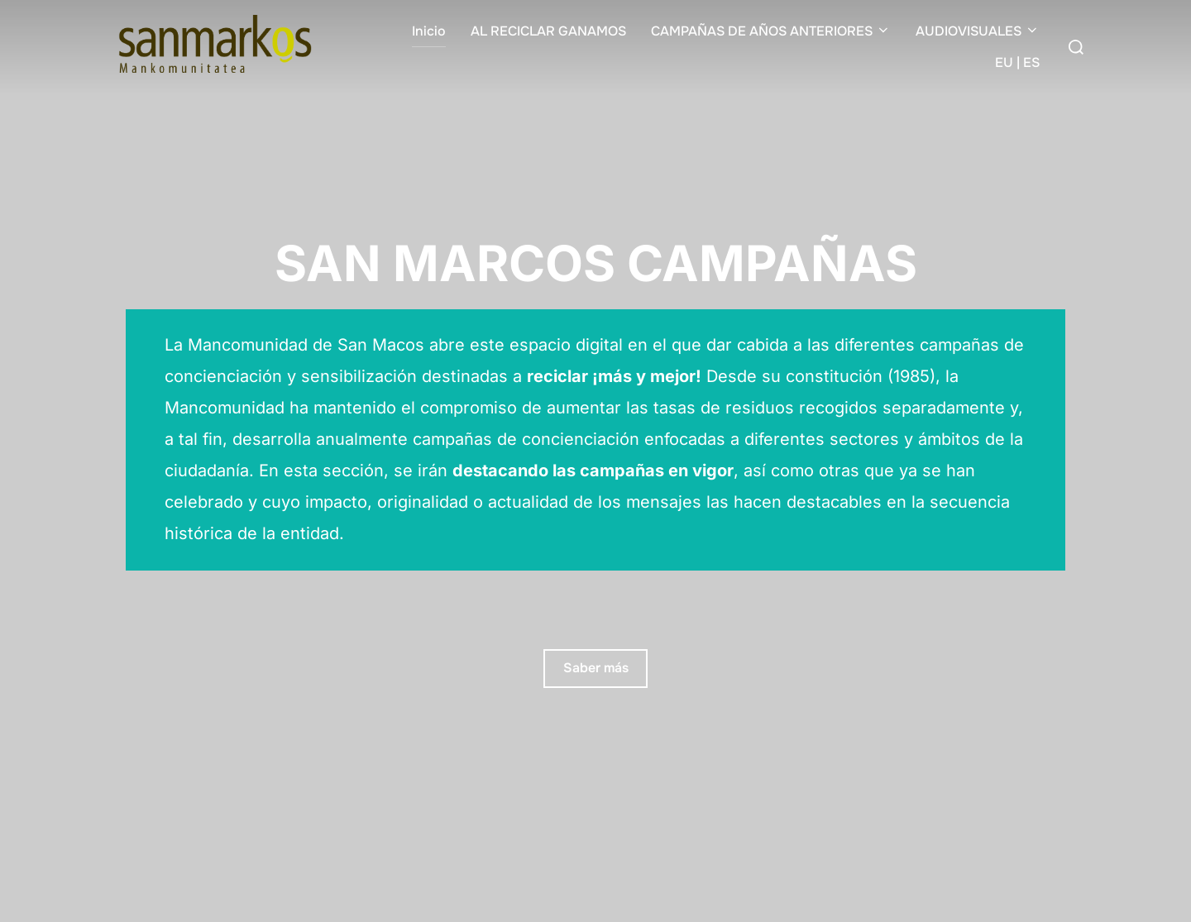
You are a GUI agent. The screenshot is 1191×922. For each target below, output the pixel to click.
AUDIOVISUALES (978, 31)
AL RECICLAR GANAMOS (548, 31)
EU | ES (1017, 62)
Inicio (429, 31)
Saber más (596, 667)
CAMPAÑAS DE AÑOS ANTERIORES (771, 31)
